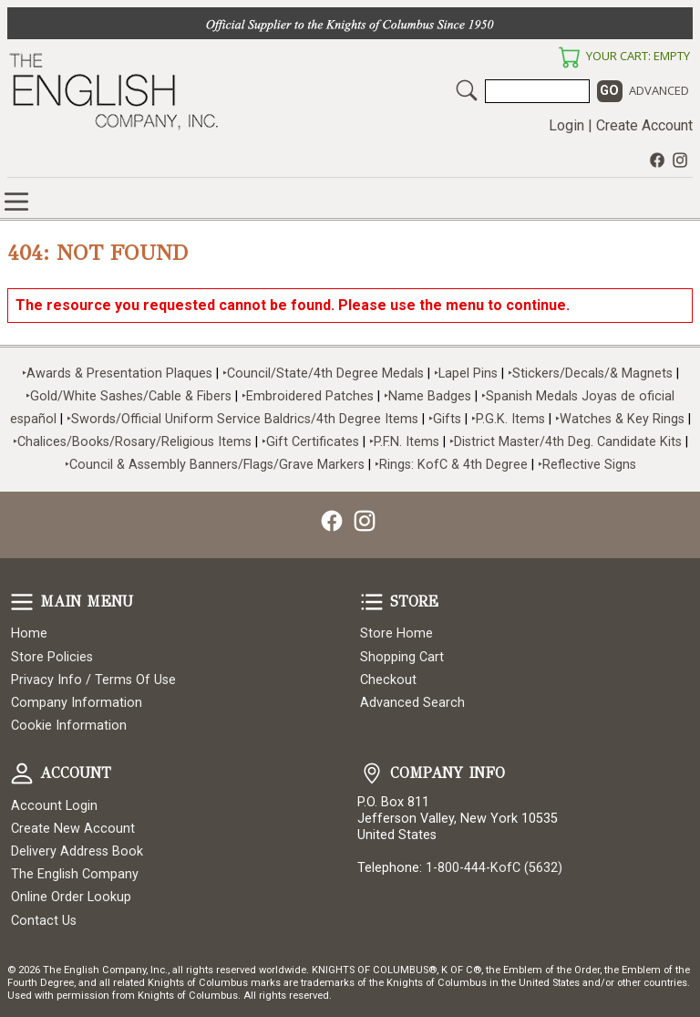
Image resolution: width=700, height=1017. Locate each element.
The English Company (75, 874)
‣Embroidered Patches (309, 396)
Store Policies (52, 657)
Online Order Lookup (71, 897)
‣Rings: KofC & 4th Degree (453, 464)
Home (29, 633)
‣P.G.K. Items (508, 419)
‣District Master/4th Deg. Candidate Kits (565, 442)
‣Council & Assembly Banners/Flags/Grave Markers (215, 464)
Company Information (76, 703)
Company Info (371, 773)
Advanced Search (412, 703)
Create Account (644, 125)
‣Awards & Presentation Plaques (117, 373)
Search (466, 90)
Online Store (16, 201)
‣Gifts (446, 419)
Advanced (659, 90)
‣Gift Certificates (310, 442)
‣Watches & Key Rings (620, 419)
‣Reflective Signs (587, 464)
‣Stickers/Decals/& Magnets (590, 373)
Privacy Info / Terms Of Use (93, 680)
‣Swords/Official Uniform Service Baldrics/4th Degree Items (242, 419)
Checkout (388, 680)
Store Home (396, 633)
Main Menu (21, 602)
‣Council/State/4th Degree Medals (323, 373)
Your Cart (568, 57)
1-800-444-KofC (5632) (494, 868)
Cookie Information (69, 725)
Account (21, 773)
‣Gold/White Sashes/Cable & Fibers (129, 396)
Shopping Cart (402, 657)
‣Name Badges (427, 396)
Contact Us (44, 921)
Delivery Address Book (77, 851)
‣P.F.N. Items (404, 442)
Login (566, 125)
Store (371, 602)
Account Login (54, 806)
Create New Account (73, 828)
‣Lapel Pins (467, 373)
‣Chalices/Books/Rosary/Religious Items (132, 442)
